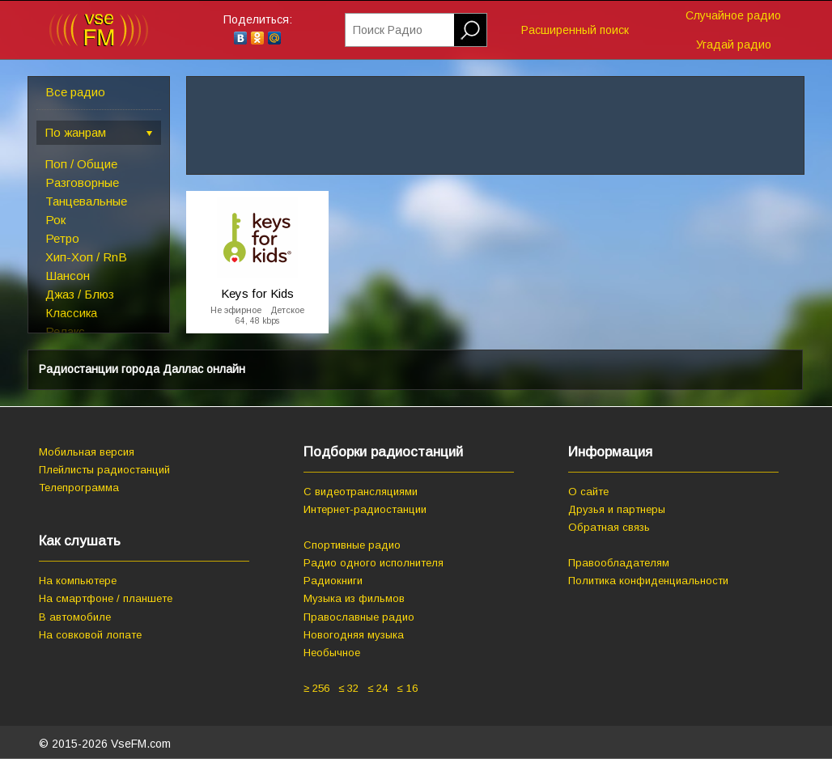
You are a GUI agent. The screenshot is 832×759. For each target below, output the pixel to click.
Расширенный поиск (575, 29)
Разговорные (82, 182)
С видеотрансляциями (361, 492)
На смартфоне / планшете (105, 598)
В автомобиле (75, 617)
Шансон (67, 275)
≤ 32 (348, 688)
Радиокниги (333, 581)
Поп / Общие (81, 164)
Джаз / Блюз (79, 294)
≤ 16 (407, 688)
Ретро (62, 238)
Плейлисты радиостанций (104, 470)
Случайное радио (733, 15)
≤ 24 (377, 688)
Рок (55, 220)
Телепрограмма (79, 487)
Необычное (332, 653)
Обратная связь (609, 527)
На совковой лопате (90, 635)
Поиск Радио (387, 29)
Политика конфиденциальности (648, 581)
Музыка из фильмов (354, 598)
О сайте (588, 492)
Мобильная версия (86, 452)
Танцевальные (86, 201)
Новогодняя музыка (354, 635)
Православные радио (359, 617)
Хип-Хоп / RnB (86, 257)
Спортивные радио (352, 545)
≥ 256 (316, 688)
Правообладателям (618, 563)
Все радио (75, 92)
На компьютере (78, 581)
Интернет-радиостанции (365, 509)
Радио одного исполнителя (374, 563)
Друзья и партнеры (616, 509)
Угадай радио (733, 44)
